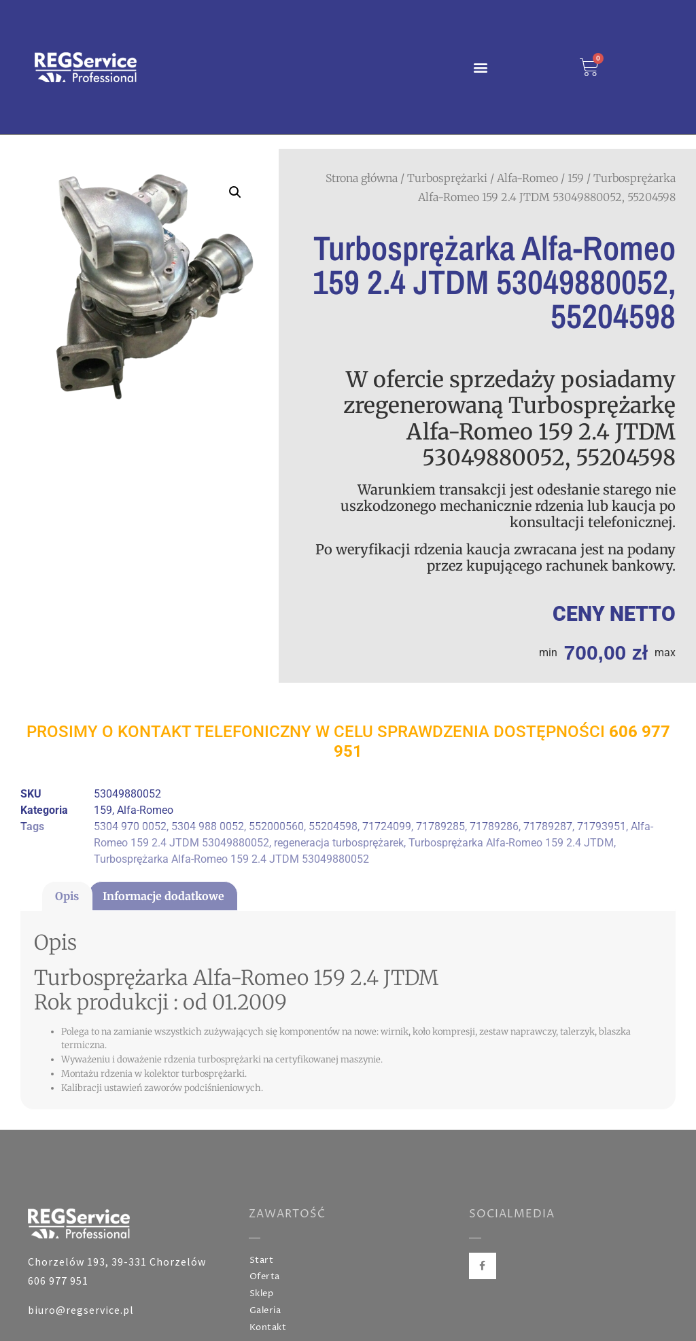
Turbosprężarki (447, 178)
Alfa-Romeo (527, 178)
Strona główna (362, 178)
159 (576, 178)
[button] (480, 67)
